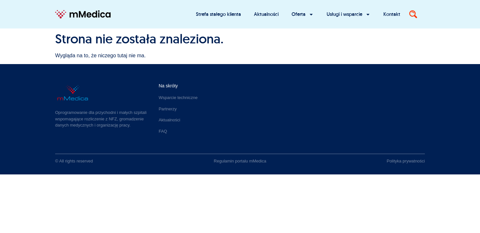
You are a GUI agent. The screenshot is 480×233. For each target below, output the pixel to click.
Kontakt (391, 14)
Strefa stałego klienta (218, 14)
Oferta (303, 14)
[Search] (413, 14)
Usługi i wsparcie (348, 14)
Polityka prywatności (406, 161)
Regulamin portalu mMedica (240, 161)
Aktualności (266, 14)
